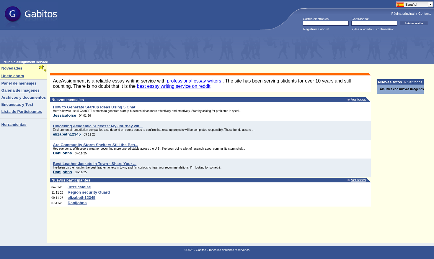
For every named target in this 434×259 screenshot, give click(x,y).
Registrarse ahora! (316, 29)
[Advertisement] (111, 47)
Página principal (403, 13)
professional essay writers (195, 80)
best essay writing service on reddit (174, 86)
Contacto (424, 13)
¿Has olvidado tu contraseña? (373, 29)
